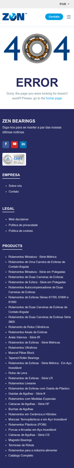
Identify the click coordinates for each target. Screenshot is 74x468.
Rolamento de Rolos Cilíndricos (28, 327)
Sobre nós (15, 185)
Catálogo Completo (20, 455)
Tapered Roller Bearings (23, 358)
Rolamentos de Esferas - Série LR (30, 378)
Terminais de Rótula (21, 445)
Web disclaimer (19, 219)
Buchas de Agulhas (20, 409)
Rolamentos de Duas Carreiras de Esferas (35, 277)
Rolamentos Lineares (22, 383)
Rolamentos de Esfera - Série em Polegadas (37, 282)
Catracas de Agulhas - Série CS (29, 434)
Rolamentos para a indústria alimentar (32, 450)
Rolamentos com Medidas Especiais (32, 398)
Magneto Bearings (20, 440)
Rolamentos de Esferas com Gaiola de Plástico (38, 388)
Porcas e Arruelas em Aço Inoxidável (32, 429)
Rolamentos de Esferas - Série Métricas (34, 342)
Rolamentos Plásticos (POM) (27, 424)
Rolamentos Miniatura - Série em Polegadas (36, 271)
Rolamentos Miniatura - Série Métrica (32, 256)
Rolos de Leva (17, 373)
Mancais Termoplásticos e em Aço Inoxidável (37, 419)
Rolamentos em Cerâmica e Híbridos (32, 414)
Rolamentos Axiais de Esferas (27, 332)
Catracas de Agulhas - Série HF (28, 404)
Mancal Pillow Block (21, 352)
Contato (54, 16)
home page (54, 98)
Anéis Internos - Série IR (24, 337)
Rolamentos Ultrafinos (22, 347)
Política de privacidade (23, 225)
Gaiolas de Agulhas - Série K (26, 393)
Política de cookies (21, 230)
